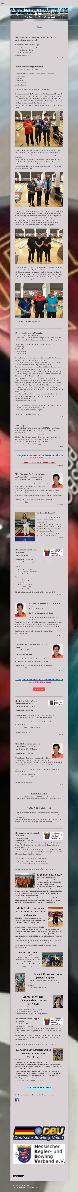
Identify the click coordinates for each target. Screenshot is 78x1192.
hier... (40, 444)
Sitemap (26, 1185)
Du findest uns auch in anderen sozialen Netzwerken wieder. (35, 1095)
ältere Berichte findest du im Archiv (39, 1087)
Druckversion (18, 1185)
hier (16, 55)
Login (63, 1185)
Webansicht (61, 1187)
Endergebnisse (39, 689)
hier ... (40, 414)
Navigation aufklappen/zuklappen (39, 3)
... (41, 321)
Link (26, 502)
